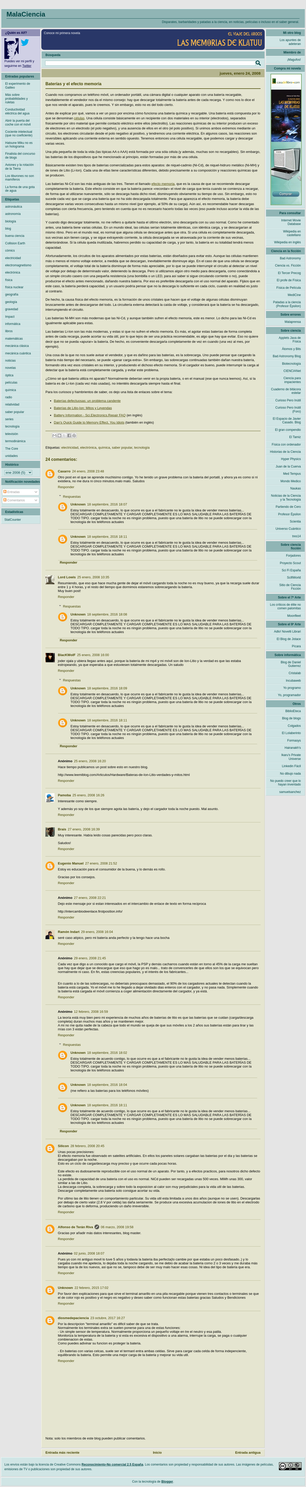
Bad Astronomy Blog (287, 356)
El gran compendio (288, 430)
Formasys (294, 740)
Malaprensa (293, 322)
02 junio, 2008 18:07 (89, 1253)
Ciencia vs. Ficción (288, 265)
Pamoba (64, 795)
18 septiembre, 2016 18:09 (107, 688)
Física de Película (288, 288)
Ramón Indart (69, 932)
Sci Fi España (291, 570)
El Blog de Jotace (289, 639)
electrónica (88, 447)
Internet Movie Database (291, 222)
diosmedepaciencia (73, 1318)
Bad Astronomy (290, 258)
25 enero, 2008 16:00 (93, 655)
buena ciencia (14, 236)
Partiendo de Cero (288, 507)
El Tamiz (295, 437)
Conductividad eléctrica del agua (17, 111)
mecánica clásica (17, 346)
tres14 (296, 536)
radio (8, 397)
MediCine (294, 295)
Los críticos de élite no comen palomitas (285, 606)
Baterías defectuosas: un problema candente (87, 401)
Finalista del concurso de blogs (20, 155)
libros (9, 331)
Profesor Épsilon (289, 514)
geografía (11, 294)
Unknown (78, 504)
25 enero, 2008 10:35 (93, 577)
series (9, 419)
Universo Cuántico (288, 529)
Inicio (157, 1452)
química (104, 447)
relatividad (12, 404)
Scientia (295, 521)
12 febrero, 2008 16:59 (91, 1012)
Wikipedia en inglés (287, 242)
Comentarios (14, 500)
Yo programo (292, 688)
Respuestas (72, 496)
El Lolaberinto (291, 733)
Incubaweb (293, 680)
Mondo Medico (290, 481)
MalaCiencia (25, 14)
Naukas (295, 488)
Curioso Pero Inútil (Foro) (288, 409)
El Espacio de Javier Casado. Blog (287, 420)
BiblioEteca (293, 711)
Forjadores (293, 555)
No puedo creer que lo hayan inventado (285, 782)
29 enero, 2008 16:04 (97, 932)
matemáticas (14, 338)
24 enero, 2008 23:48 (88, 471)
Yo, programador (289, 695)
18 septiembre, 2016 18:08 (107, 614)
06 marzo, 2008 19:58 (117, 1227)
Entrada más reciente (62, 1452)
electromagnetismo (18, 265)
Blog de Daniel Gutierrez (291, 664)
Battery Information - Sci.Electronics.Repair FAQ (90, 415)
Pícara (296, 646)
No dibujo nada (290, 773)
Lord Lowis (67, 577)
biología (10, 221)
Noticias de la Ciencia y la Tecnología (286, 497)
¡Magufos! (294, 59)
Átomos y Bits (291, 349)
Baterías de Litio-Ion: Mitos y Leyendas (83, 408)
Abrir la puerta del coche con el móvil (18, 122)
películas (11, 382)
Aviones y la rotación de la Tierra (19, 166)
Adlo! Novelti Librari (287, 631)
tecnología (142, 447)
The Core (11, 448)
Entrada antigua (248, 1452)
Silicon (63, 1146)
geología (11, 302)
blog (8, 228)
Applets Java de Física (290, 339)
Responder (66, 487)
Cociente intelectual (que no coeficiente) (18, 133)
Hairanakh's (293, 748)
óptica (9, 375)
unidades (11, 456)
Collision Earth (15, 243)
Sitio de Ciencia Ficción (290, 586)
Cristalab (295, 673)
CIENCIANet (292, 371)
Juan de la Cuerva (288, 466)
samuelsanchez (290, 792)
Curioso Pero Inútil (288, 400)
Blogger (167, 1481)
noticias (10, 360)
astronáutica (13, 206)
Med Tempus (292, 474)
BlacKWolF (66, 655)
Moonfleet (294, 616)
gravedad (11, 309)
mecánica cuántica (18, 353)
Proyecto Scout (290, 563)
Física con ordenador (286, 444)
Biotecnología (291, 363)
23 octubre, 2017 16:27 (107, 1318)
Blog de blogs (291, 718)
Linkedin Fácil (291, 766)
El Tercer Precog (289, 273)
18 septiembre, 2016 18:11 (107, 537)
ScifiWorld (294, 577)
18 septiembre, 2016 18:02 (107, 1053)
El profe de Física (289, 280)
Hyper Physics (291, 459)
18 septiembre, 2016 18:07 (107, 504)
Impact (9, 316)
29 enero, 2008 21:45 (90, 958)
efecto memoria (163, 184)
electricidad (69, 447)
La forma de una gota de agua (20, 188)
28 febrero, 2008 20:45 (87, 1146)
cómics (10, 250)
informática (12, 324)
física (8, 280)
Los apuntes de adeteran (290, 41)
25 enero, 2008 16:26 (89, 795)
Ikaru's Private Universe (291, 756)
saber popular (122, 447)
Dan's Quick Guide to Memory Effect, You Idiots (89, 422)
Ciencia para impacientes (292, 380)
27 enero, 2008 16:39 (84, 829)
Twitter (26, 66)
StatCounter (12, 519)
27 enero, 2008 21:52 (101, 863)
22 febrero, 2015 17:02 (92, 1288)
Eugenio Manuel (71, 863)
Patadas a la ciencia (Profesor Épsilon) (287, 304)
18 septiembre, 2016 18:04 (107, 1085)
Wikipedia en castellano (292, 233)
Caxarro (64, 471)
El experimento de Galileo (17, 85)
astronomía (13, 214)
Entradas (11, 492)
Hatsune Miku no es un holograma (19, 144)
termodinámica (15, 441)
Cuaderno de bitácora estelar (286, 391)
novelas (10, 368)
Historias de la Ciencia (285, 452)
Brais (62, 829)
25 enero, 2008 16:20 (90, 761)
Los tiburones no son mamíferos (19, 177)
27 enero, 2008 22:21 (90, 898)
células (79, 118)
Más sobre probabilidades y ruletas (16, 98)
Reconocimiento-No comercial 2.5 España (112, 1464)
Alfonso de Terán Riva (75, 1227)
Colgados (294, 726)
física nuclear (14, 287)
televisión (11, 434)
